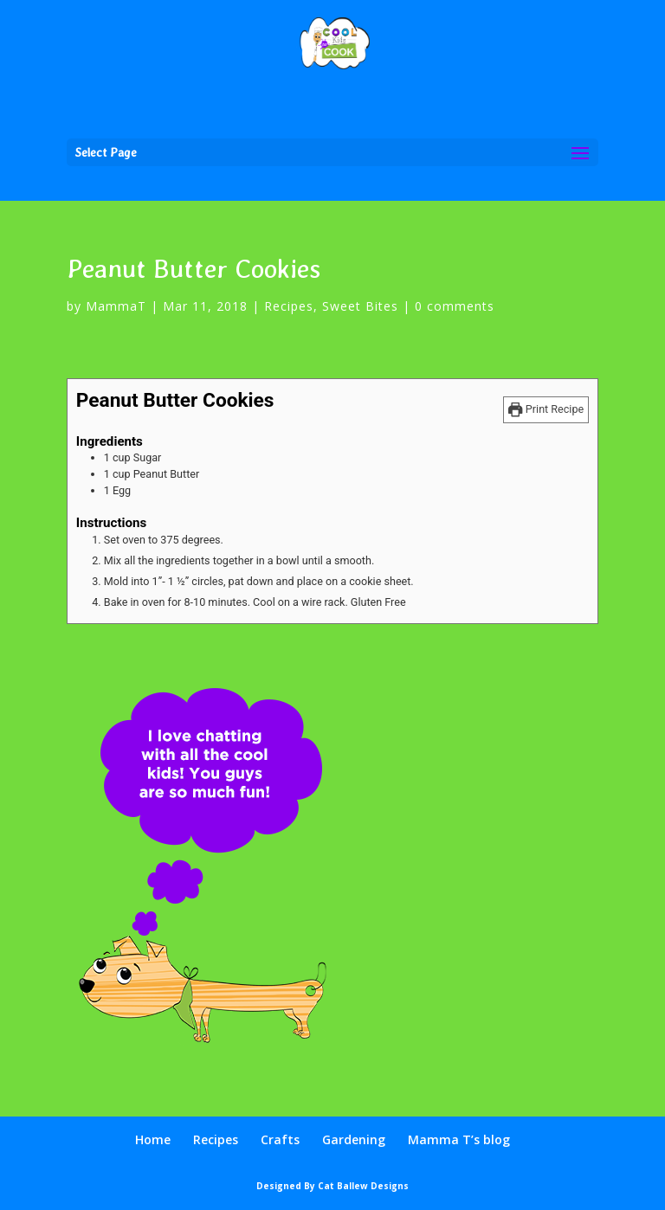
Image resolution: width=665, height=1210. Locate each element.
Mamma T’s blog (459, 1139)
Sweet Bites (360, 306)
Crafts (280, 1139)
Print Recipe (546, 408)
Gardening (353, 1139)
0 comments (454, 306)
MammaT (116, 306)
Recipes (288, 306)
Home (153, 1139)
